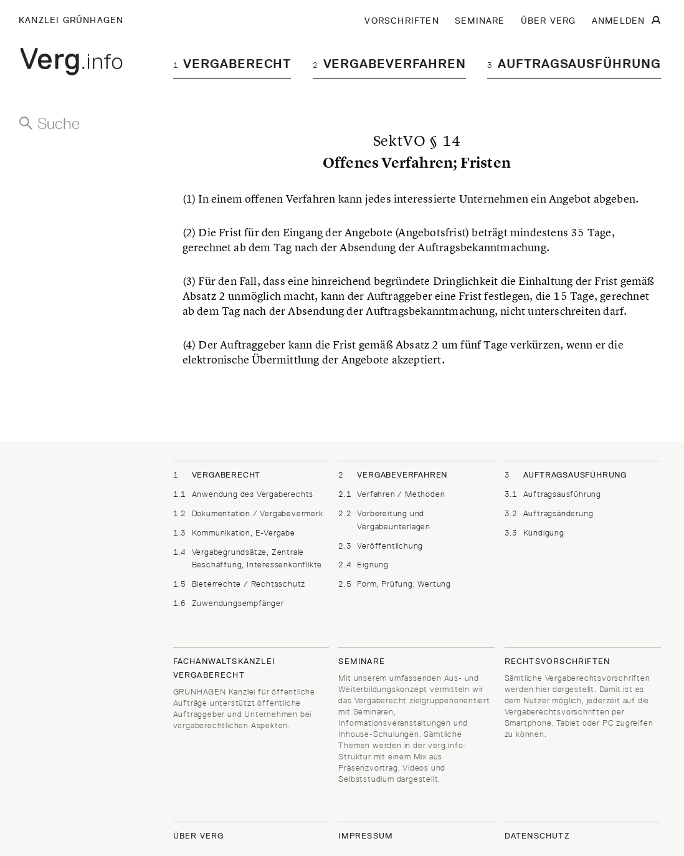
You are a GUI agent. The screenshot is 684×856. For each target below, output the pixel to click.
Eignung (363, 564)
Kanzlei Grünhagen (71, 20)
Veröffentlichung (380, 545)
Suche (58, 123)
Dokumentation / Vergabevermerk (248, 513)
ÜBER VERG (548, 20)
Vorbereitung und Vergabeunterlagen (384, 519)
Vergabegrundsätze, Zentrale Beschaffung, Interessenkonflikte (248, 558)
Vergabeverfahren (389, 63)
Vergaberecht (232, 63)
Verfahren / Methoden (391, 494)
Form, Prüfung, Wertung (394, 583)
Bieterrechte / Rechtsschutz (239, 583)
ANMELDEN (618, 20)
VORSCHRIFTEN (401, 20)
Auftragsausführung (573, 63)
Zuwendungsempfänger (228, 603)
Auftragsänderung (549, 513)
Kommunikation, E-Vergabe (234, 532)
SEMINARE (480, 20)
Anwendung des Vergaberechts (243, 494)
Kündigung (534, 532)
